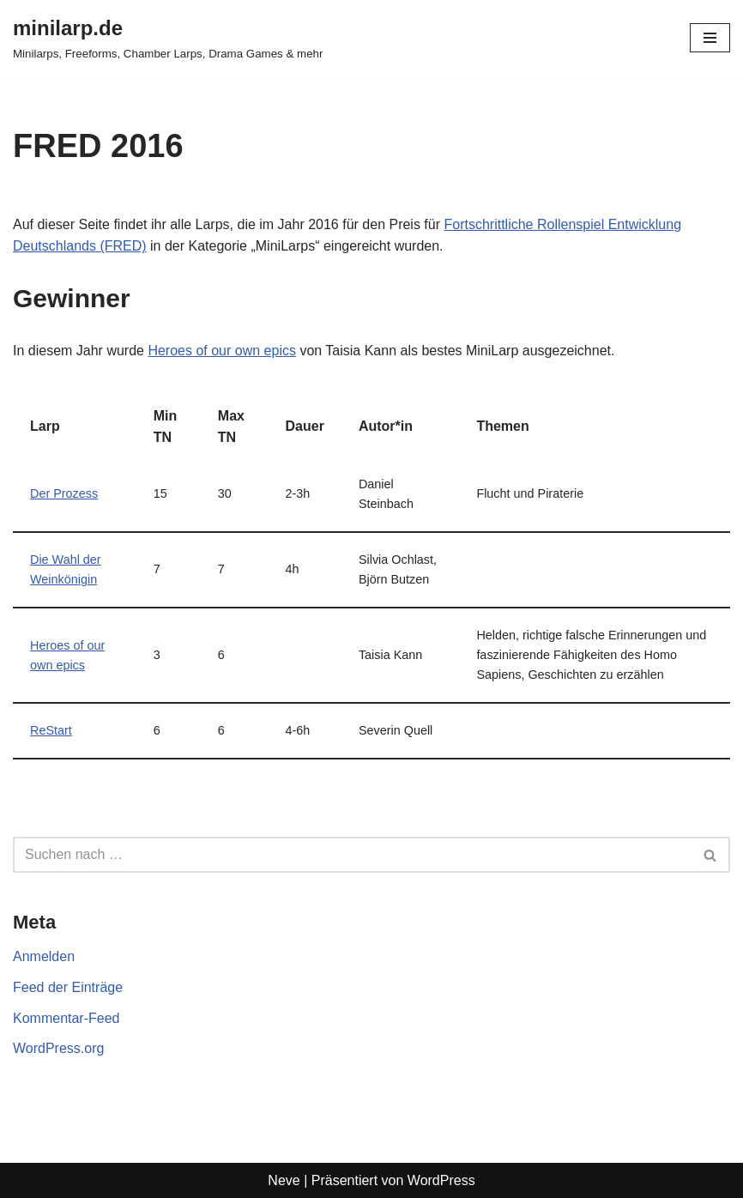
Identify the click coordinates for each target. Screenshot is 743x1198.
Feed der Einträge (68, 987)
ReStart (51, 730)
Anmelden (44, 956)
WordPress (441, 1180)
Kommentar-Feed (66, 1018)
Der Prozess (64, 493)
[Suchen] (352, 855)
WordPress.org (58, 1048)
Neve (283, 1180)
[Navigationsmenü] (710, 37)
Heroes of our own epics (222, 350)
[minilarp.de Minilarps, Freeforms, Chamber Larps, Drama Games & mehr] (168, 38)
